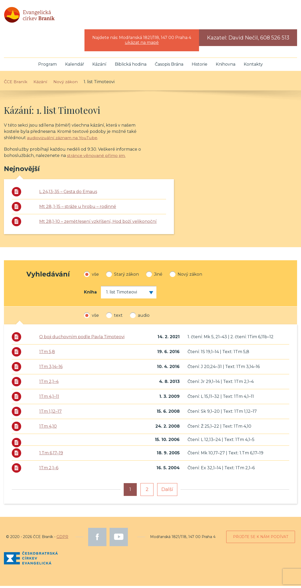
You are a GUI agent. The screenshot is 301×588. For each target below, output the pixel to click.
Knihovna (225, 66)
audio (140, 317)
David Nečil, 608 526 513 (258, 40)
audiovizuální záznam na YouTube (63, 140)
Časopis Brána (169, 66)
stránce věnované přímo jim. (96, 157)
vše (91, 276)
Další (167, 491)
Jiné (154, 276)
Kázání (99, 66)
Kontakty (253, 66)
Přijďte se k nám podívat (260, 539)
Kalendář (74, 66)
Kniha (90, 294)
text (114, 317)
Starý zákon (122, 276)
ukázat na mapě (142, 44)
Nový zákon (186, 276)
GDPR (62, 539)
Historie (199, 66)
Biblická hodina (130, 66)
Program (47, 66)
